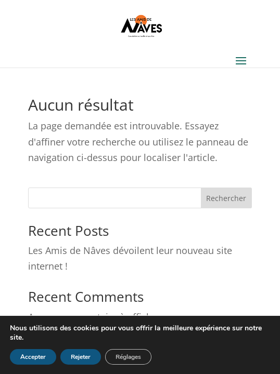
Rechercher (226, 198)
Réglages (128, 357)
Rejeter (81, 357)
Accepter (33, 357)
